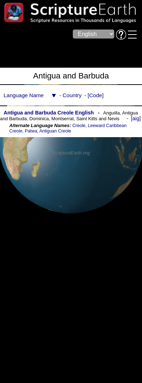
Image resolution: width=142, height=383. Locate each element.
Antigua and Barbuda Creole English (49, 113)
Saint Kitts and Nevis (98, 118)
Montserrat (63, 118)
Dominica (39, 118)
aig (135, 118)
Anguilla (111, 113)
